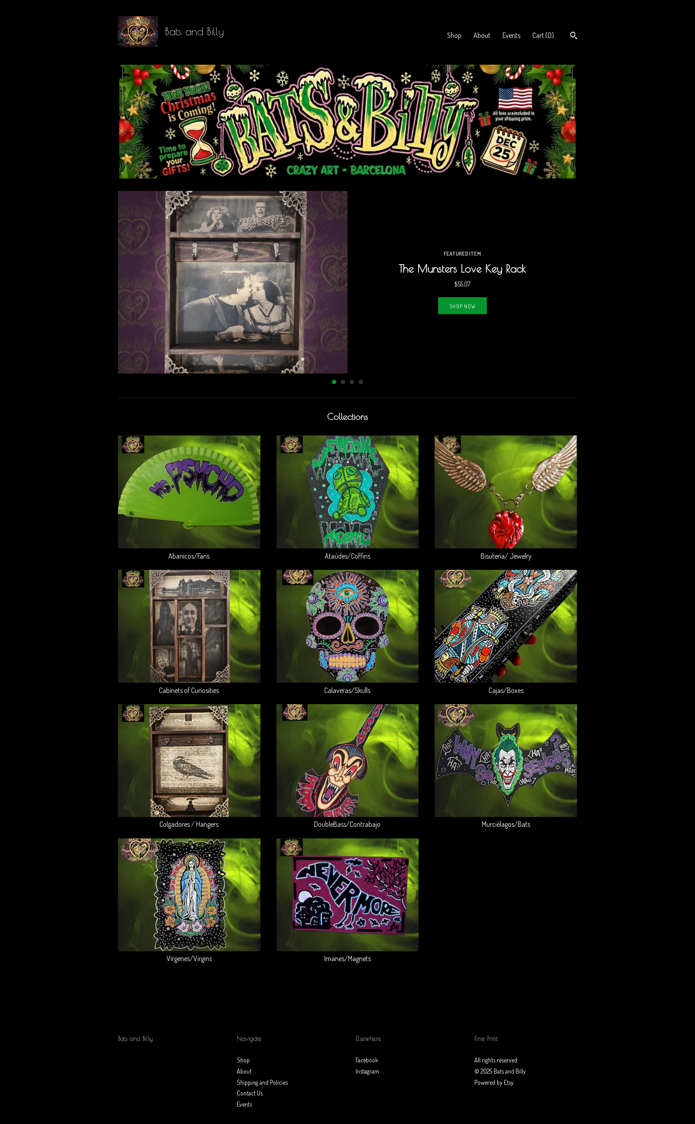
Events (511, 35)
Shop (454, 35)
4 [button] (361, 382)
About (481, 35)
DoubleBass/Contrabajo (347, 819)
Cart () (543, 35)
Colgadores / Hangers (189, 819)
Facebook (367, 1060)
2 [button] (343, 382)
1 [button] (334, 382)
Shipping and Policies (262, 1082)
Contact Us (250, 1093)
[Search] (573, 36)
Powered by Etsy (494, 1082)
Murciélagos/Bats (506, 819)
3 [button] (352, 382)
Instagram (367, 1071)
